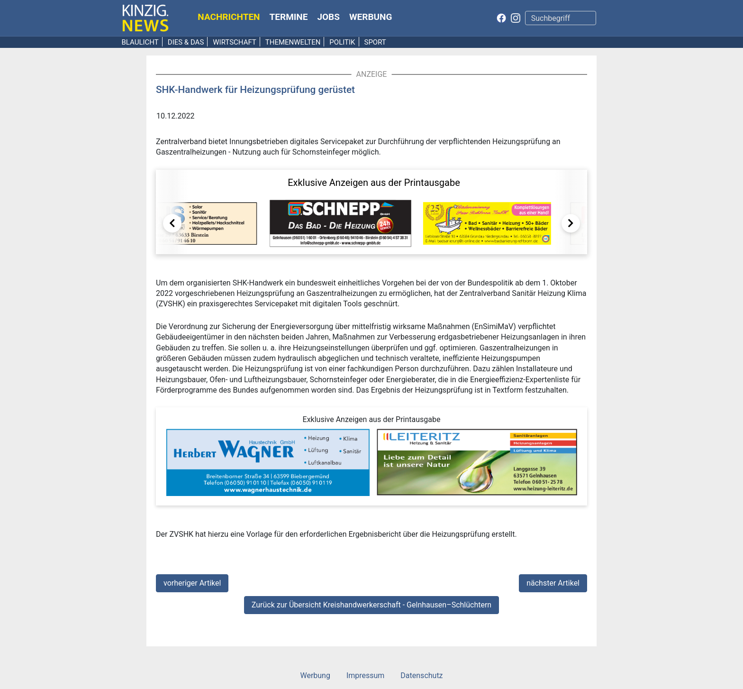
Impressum (365, 675)
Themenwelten (293, 42)
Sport (375, 42)
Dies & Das (186, 42)
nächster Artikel (553, 583)
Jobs (328, 16)
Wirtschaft (234, 42)
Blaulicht (140, 42)
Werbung (370, 16)
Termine (289, 16)
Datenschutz (421, 675)
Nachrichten (229, 16)
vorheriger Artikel (192, 583)
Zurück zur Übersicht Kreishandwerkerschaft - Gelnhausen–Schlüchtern (371, 604)
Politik (342, 42)
